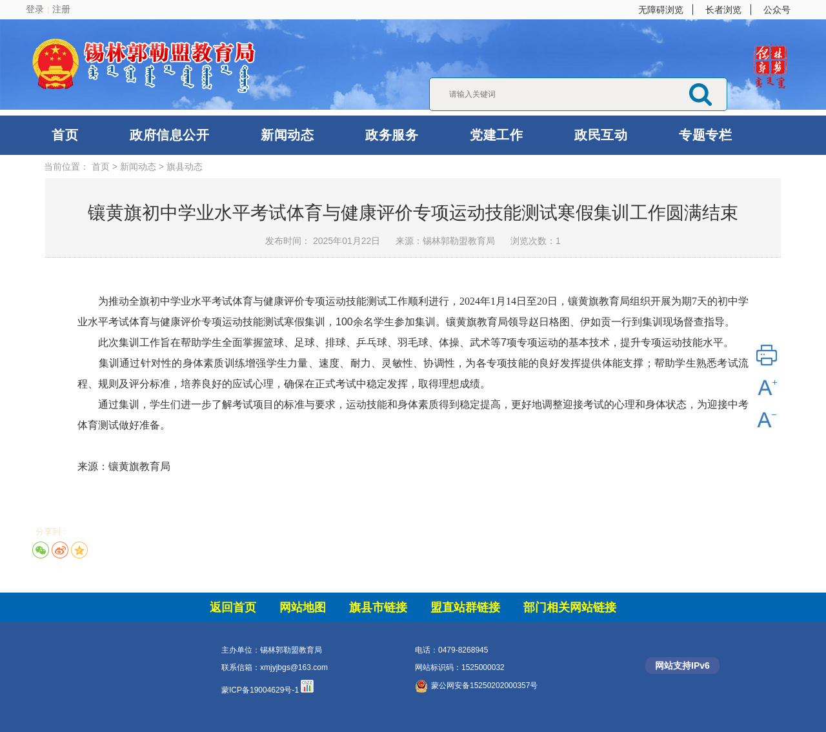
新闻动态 (287, 135)
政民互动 (600, 135)
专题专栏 (705, 135)
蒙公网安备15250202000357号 (476, 685)
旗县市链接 (378, 607)
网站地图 (302, 607)
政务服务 (391, 135)
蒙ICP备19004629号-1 (260, 690)
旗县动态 (184, 166)
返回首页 (233, 607)
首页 (65, 135)
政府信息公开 (169, 135)
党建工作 (496, 135)
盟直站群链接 (465, 607)
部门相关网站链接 (569, 607)
